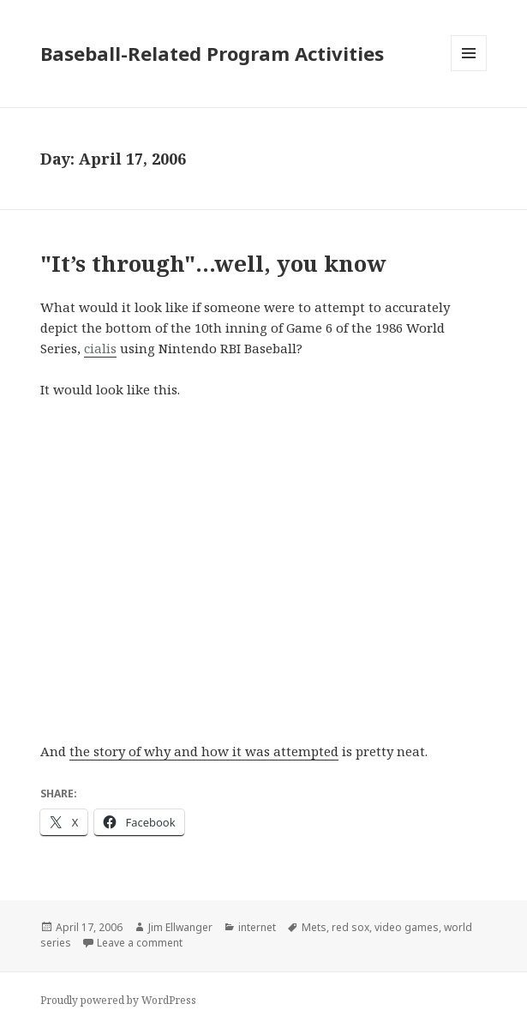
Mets (314, 927)
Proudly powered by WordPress (118, 1000)
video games (406, 927)
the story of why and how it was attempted (203, 751)
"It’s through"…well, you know (213, 263)
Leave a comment (140, 942)
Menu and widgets (469, 70)
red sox (350, 927)
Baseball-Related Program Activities (212, 53)
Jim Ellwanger (180, 927)
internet (257, 927)
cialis (100, 348)
